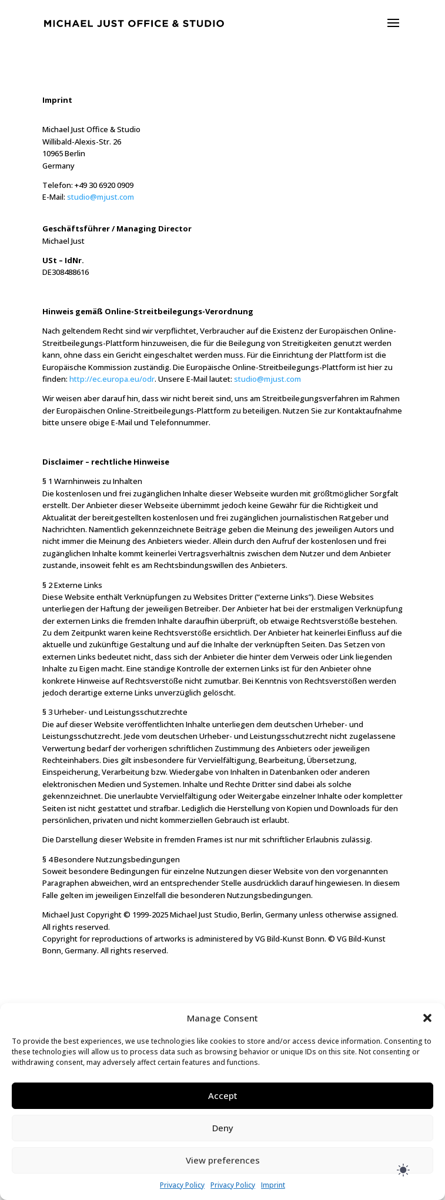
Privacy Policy (182, 1185)
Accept (222, 1095)
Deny (222, 1128)
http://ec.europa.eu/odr (112, 379)
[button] (427, 1018)
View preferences (223, 1160)
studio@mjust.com (100, 196)
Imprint (273, 1185)
